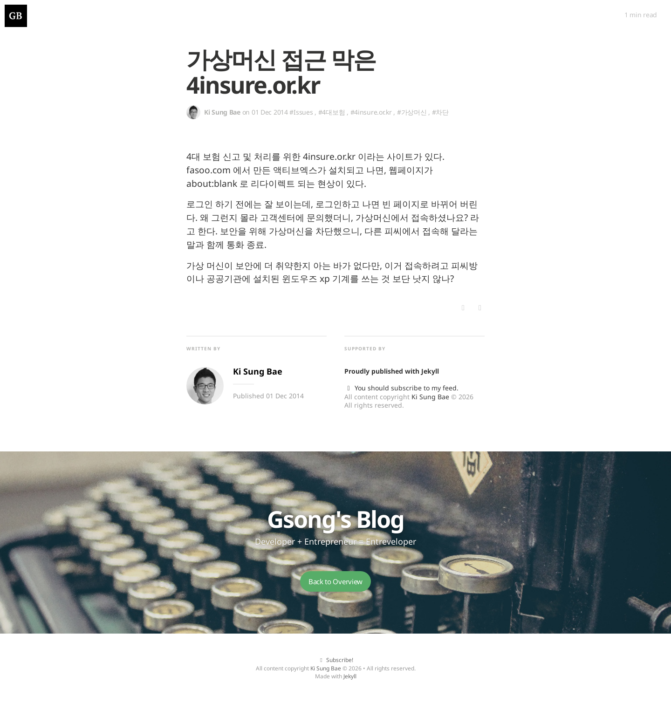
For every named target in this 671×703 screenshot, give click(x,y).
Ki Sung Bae (430, 396)
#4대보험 (331, 112)
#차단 (440, 112)
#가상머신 (412, 112)
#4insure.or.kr (371, 112)
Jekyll (430, 371)
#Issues (301, 112)
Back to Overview (335, 581)
